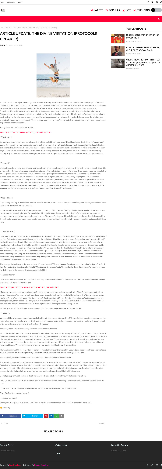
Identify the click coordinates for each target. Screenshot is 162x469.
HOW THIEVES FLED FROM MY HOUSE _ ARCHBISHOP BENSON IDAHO (143, 48)
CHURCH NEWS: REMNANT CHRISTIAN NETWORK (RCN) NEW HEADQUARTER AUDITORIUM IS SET (143, 62)
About (20, 2)
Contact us (11, 2)
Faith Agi (3, 45)
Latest (97, 10)
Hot (127, 10)
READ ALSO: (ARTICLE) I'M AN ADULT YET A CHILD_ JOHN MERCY (29, 287)
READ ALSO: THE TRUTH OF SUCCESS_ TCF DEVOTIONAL (25, 132)
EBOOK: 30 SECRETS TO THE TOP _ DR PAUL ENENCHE (142, 36)
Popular (113, 10)
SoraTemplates (15, 465)
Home (2, 2)
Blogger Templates (41, 465)
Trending (142, 10)
